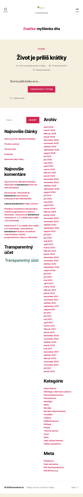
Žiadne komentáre (43, 73)
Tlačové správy (51, 434)
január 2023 (49, 257)
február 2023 (50, 254)
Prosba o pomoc (11, 147)
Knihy (46, 408)
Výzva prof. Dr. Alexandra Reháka (19, 142)
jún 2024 (48, 202)
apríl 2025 (48, 169)
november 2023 (51, 225)
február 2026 (50, 137)
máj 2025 (48, 166)
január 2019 (49, 349)
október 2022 (50, 267)
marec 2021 (49, 329)
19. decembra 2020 (59, 69)
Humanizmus (50, 402)
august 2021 (49, 313)
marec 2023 (49, 251)
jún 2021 (48, 319)
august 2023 (50, 235)
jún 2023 (48, 241)
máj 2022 (48, 283)
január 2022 (49, 297)
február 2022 (50, 293)
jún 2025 (48, 163)
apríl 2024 (48, 209)
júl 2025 (47, 160)
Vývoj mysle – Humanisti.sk (17, 196)
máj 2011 (48, 352)
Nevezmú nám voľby (13, 163)
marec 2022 (49, 290)
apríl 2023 (48, 248)
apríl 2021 (48, 326)
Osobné (41, 52)
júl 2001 (47, 371)
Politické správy (51, 424)
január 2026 (49, 140)
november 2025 (51, 147)
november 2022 (51, 264)
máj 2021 (48, 323)
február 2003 (50, 362)
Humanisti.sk (18, 491)
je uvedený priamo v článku (34, 69)
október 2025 (50, 150)
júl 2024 (47, 199)
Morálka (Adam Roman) (55, 415)
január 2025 (49, 179)
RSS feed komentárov (54, 471)
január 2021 (49, 336)
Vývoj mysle (10, 152)
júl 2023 (47, 238)
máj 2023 (48, 244)
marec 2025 (49, 173)
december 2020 (51, 339)
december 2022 (51, 261)
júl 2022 (47, 277)
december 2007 (51, 355)
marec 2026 (49, 134)
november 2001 (51, 368)
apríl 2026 (48, 130)
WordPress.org (51, 474)
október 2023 (50, 228)
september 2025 (51, 153)
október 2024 (50, 189)
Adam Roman (50, 392)
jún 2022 (48, 280)
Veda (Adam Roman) (53, 444)
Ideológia (48, 405)
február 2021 (50, 332)
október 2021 (50, 306)
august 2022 (49, 274)
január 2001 (49, 375)
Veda (46, 441)
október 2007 (50, 358)
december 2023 (51, 222)
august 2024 (50, 196)
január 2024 (49, 218)
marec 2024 (49, 212)
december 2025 (51, 143)
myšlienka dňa (19, 102)
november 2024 (51, 186)
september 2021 (51, 310)
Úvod (46, 437)
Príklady (47, 428)
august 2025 (50, 156)
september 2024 (51, 192)
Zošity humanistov (52, 447)
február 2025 (50, 176)
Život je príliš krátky (41, 60)
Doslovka (8, 158)
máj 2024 (48, 205)
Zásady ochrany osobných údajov (41, 491)
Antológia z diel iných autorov (57, 395)
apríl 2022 (48, 287)
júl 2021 (47, 316)
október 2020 (50, 345)
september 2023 (51, 231)
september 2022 (51, 270)
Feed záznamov (51, 467)
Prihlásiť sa (49, 464)
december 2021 (51, 300)
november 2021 (51, 303)
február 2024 (50, 215)
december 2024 (51, 182)
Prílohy (47, 431)
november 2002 (51, 365)
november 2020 (51, 342)
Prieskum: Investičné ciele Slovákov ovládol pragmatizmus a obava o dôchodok (20, 238)
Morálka (47, 411)
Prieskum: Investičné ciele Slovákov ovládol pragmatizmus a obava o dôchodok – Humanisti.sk (21, 215)
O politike (48, 418)
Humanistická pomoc (53, 398)
